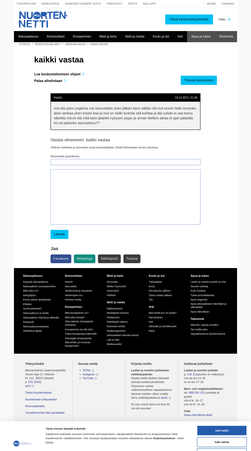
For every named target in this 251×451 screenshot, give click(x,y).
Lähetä (59, 234)
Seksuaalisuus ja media (36, 313)
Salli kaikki (222, 405)
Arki (151, 306)
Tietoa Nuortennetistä (38, 392)
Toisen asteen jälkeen (160, 295)
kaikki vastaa (99, 44)
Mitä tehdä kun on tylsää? (163, 312)
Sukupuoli (28, 322)
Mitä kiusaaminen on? (77, 312)
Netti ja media (116, 302)
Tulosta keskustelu (198, 80)
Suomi (211, 3)
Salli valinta (222, 416)
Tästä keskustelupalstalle (189, 19)
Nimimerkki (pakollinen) (65, 156)
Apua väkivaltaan (200, 311)
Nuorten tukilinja (199, 286)
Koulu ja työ (157, 275)
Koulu (152, 286)
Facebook (61, 258)
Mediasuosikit (114, 344)
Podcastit (114, 3)
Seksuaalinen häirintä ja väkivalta (41, 317)
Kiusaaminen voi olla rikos (79, 329)
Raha (151, 330)
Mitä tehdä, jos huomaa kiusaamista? (77, 344)
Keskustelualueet (47, 44)
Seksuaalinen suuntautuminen (39, 286)
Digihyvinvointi (114, 308)
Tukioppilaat (26, 3)
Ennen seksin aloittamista (37, 299)
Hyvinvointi (113, 290)
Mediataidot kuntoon (118, 312)
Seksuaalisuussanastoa (36, 326)
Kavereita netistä (116, 326)
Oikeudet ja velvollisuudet (162, 326)
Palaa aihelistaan (50, 81)
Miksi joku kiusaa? (75, 317)
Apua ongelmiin (199, 299)
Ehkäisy (27, 304)
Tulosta (132, 258)
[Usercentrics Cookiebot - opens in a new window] (22, 444)
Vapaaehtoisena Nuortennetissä (208, 333)
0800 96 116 (196, 392)
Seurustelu (71, 286)
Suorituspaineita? (32, 308)
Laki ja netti (113, 339)
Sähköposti (109, 258)
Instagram (88, 374)
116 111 (192, 374)
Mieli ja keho (115, 275)
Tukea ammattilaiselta (202, 295)
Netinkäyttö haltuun (117, 321)
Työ (151, 299)
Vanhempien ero (74, 295)
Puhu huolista (198, 290)
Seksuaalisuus (75, 44)
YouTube (87, 378)
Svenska (228, 3)
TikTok (86, 370)
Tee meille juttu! (199, 329)
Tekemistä (197, 318)
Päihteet (111, 295)
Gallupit (149, 3)
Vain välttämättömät (222, 428)
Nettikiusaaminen (116, 330)
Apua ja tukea (200, 275)
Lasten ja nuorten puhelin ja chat (208, 281)
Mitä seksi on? (31, 290)
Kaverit (69, 281)
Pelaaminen (113, 317)
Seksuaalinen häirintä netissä (123, 335)
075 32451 (34, 382)
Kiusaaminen (73, 306)
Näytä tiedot (186, 444)
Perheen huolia (73, 299)
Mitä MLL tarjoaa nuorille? (205, 325)
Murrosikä (112, 281)
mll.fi (28, 386)
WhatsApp (85, 258)
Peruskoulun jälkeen (160, 290)
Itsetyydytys (29, 295)
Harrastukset (155, 317)
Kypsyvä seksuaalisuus (35, 281)
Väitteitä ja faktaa (32, 330)
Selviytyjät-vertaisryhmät (78, 338)
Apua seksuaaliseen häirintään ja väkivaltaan (208, 305)
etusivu (25, 44)
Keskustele (50, 3)
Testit (132, 3)
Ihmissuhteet (73, 275)
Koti (151, 321)
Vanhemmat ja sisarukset (78, 290)
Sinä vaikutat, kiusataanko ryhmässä (79, 323)
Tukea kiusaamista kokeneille (81, 333)
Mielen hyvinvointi (116, 286)
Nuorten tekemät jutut (83, 3)
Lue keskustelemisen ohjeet (59, 74)
